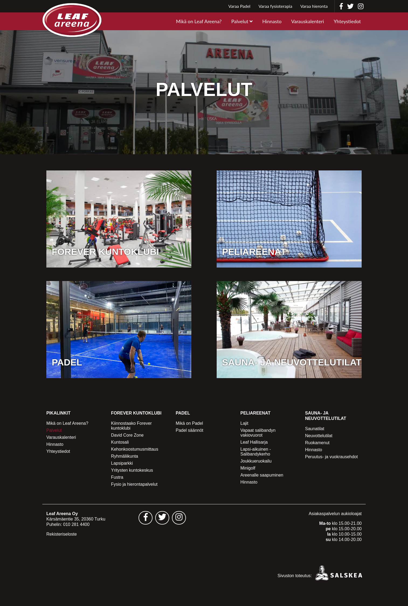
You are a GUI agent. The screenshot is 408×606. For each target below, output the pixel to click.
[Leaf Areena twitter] (350, 6)
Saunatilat (314, 428)
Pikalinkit (58, 413)
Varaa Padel (239, 6)
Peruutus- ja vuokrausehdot (331, 456)
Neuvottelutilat (318, 435)
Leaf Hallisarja (254, 442)
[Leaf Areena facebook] (341, 6)
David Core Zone (127, 435)
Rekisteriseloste (61, 534)
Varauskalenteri (307, 21)
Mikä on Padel (189, 423)
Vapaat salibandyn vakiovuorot (257, 432)
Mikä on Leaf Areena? (199, 21)
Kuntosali (120, 442)
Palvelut (239, 21)
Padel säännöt (189, 430)
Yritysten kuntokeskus (132, 470)
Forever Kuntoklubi (136, 413)
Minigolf (247, 468)
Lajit (244, 423)
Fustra (117, 477)
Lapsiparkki (122, 463)
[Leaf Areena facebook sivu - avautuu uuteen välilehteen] (146, 518)
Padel (183, 413)
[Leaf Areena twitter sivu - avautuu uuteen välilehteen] (162, 518)
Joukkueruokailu (256, 461)
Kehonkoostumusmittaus (134, 449)
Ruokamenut (317, 442)
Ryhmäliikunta (124, 456)
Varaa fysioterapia (275, 6)
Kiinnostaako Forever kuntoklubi (131, 425)
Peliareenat (255, 413)
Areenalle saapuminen (261, 475)
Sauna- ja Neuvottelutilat (325, 416)
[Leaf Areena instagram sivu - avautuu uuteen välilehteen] (179, 518)
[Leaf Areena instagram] (361, 6)
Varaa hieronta (314, 6)
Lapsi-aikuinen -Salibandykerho (255, 451)
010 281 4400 (76, 524)
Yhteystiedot (347, 21)
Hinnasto (271, 21)
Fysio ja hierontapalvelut (134, 484)
